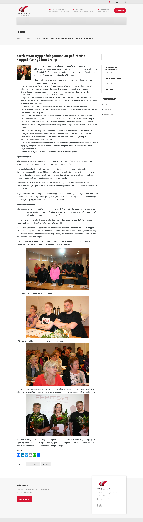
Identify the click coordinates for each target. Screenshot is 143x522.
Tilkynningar (108, 115)
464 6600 (120, 10)
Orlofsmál (98, 21)
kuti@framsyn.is (104, 499)
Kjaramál (58, 21)
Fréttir (47, 464)
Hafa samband (24, 499)
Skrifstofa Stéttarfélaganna (32, 21)
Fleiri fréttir (109, 89)
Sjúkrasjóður (77, 21)
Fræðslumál (117, 21)
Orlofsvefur (115, 2)
